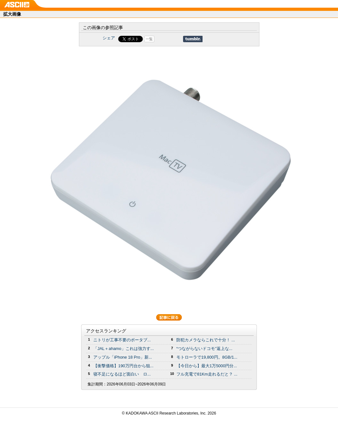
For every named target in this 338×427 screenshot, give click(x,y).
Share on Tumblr (193, 39)
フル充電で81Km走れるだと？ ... (206, 374)
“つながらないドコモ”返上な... (204, 348)
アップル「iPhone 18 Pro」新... (122, 357)
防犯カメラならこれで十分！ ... (205, 340)
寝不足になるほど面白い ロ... (122, 374)
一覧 (149, 39)
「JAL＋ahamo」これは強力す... (123, 348)
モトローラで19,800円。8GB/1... (206, 357)
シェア (109, 37)
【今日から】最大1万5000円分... (206, 365)
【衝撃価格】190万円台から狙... (123, 365)
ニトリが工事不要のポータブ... (122, 340)
